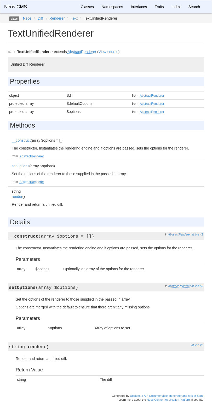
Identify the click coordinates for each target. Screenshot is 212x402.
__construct (21, 140)
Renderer (57, 18)
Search (194, 7)
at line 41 (197, 234)
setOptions (20, 166)
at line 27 (197, 345)
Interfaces (139, 7)
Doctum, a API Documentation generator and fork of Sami (166, 395)
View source (108, 52)
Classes (87, 7)
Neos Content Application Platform (169, 399)
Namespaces (112, 7)
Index (175, 7)
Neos (27, 18)
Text (74, 18)
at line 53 (197, 286)
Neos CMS (15, 6)
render (17, 196)
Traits (159, 7)
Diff (40, 18)
